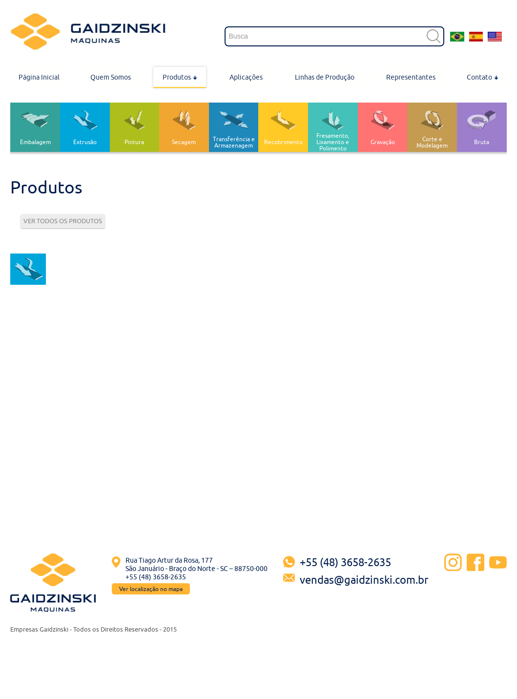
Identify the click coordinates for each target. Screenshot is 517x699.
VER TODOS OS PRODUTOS (62, 221)
